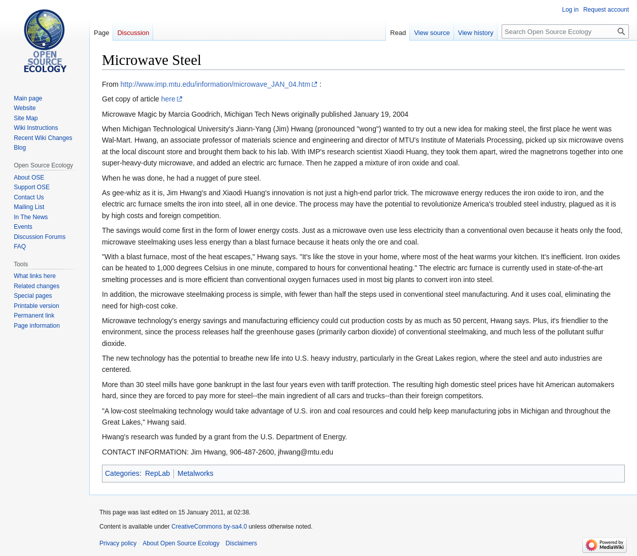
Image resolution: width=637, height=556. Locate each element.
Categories (122, 473)
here (168, 99)
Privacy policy (117, 543)
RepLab (157, 473)
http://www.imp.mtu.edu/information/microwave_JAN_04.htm (215, 84)
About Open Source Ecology (181, 543)
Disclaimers (241, 543)
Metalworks (196, 473)
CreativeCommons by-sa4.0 (209, 526)
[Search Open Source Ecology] (565, 31)
